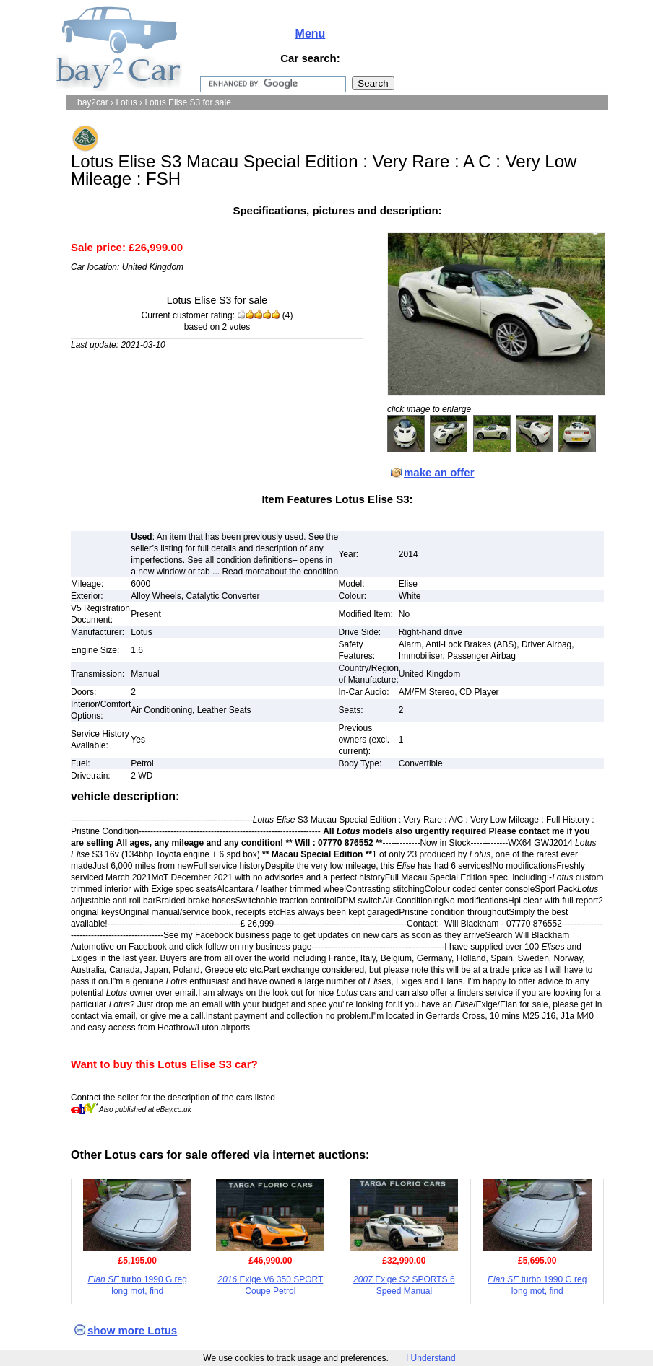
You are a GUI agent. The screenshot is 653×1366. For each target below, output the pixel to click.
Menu (310, 33)
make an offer (439, 472)
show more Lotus (132, 1330)
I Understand (431, 1358)
